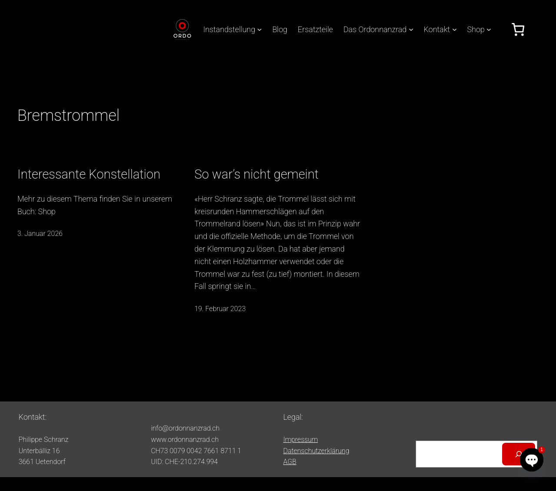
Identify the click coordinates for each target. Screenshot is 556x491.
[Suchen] (518, 454)
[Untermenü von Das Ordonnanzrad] (411, 29)
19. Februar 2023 (220, 309)
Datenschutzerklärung (316, 451)
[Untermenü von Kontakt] (454, 29)
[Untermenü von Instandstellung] (259, 29)
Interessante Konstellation (88, 174)
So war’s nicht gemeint (257, 174)
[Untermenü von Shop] (488, 29)
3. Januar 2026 (40, 233)
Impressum (300, 439)
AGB (289, 462)
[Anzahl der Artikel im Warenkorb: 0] (518, 29)
